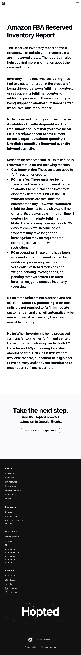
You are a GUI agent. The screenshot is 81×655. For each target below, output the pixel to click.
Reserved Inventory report (34, 48)
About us (9, 541)
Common (9, 512)
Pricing (8, 499)
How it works (11, 486)
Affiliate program (12, 537)
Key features (11, 482)
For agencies (11, 516)
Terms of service (48, 647)
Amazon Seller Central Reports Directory (12, 559)
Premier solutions (13, 490)
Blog (7, 545)
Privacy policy (31, 647)
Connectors (10, 494)
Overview (9, 478)
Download (9, 473)
